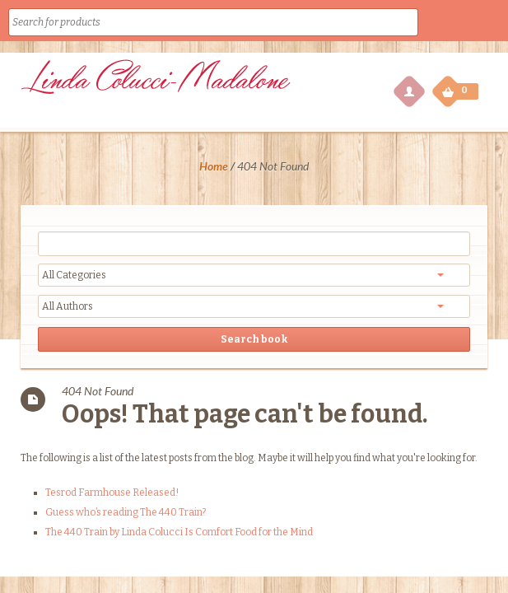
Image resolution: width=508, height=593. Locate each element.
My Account (408, 90)
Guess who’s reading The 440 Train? (125, 512)
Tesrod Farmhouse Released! (112, 492)
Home (213, 166)
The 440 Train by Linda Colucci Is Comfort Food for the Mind (179, 532)
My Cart (449, 87)
